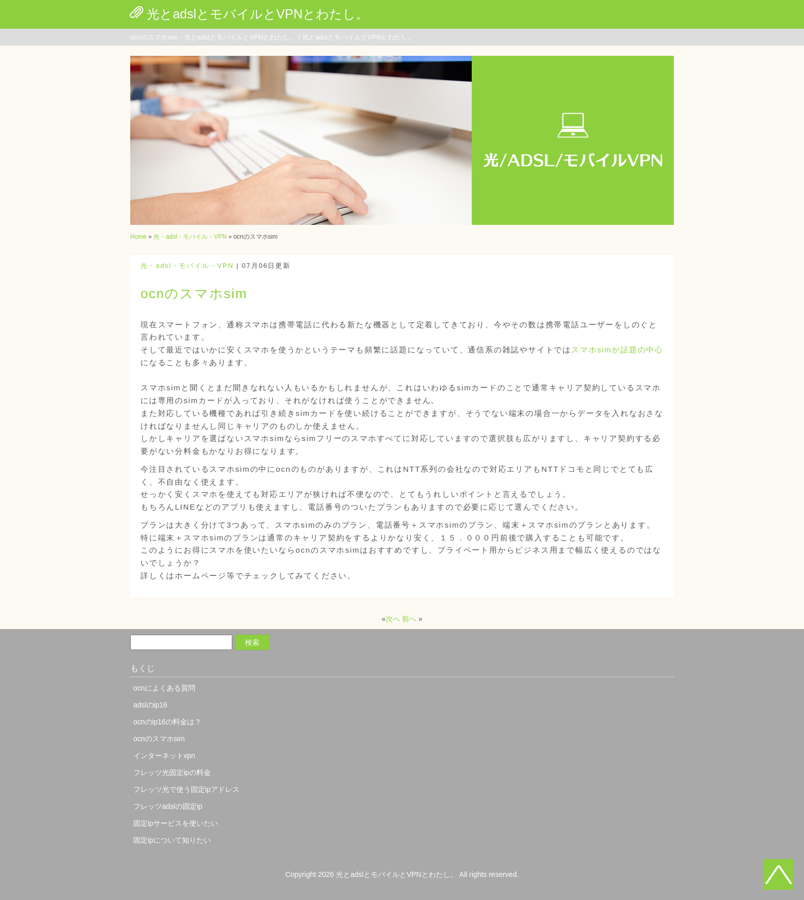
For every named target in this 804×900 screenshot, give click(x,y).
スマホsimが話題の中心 (617, 349)
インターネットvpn (164, 755)
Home (138, 236)
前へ (409, 619)
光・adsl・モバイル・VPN (190, 236)
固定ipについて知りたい (172, 840)
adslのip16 (150, 705)
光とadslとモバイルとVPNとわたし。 (258, 14)
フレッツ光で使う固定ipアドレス (186, 789)
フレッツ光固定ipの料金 (172, 772)
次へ (393, 619)
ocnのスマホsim (159, 739)
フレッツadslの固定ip (168, 806)
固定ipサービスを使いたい (175, 823)
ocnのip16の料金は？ (167, 722)
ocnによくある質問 (164, 688)
